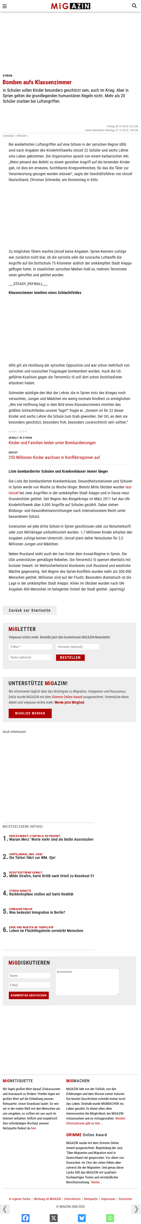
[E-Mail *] (30, 647)
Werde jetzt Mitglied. (70, 702)
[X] (73, 1219)
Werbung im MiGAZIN (47, 1199)
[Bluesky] (101, 1219)
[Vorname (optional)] (77, 647)
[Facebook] (45, 1219)
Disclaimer (125, 1199)
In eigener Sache (19, 1199)
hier (33, 1128)
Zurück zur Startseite (30, 610)
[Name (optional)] (30, 657)
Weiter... (96, 1182)
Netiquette (91, 1199)
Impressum (108, 1199)
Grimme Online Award (67, 697)
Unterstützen (72, 1199)
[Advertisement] (70, 41)
